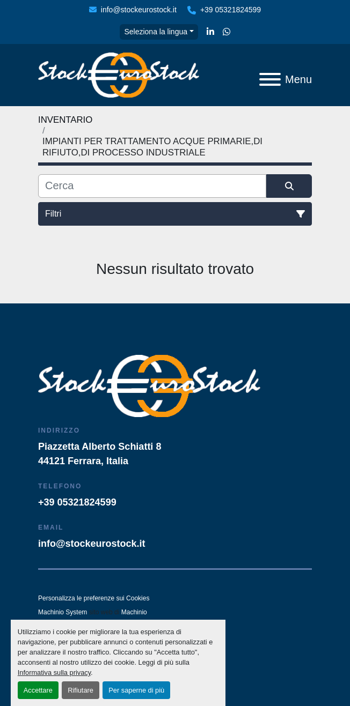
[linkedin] (210, 32)
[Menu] (270, 79)
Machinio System (62, 612)
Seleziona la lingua (155, 31)
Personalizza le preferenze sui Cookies (93, 598)
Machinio (134, 612)
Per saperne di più (136, 690)
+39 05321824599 (230, 9)
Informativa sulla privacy (54, 672)
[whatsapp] (226, 32)
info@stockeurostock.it (139, 9)
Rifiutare (80, 690)
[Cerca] (152, 186)
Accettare (38, 690)
